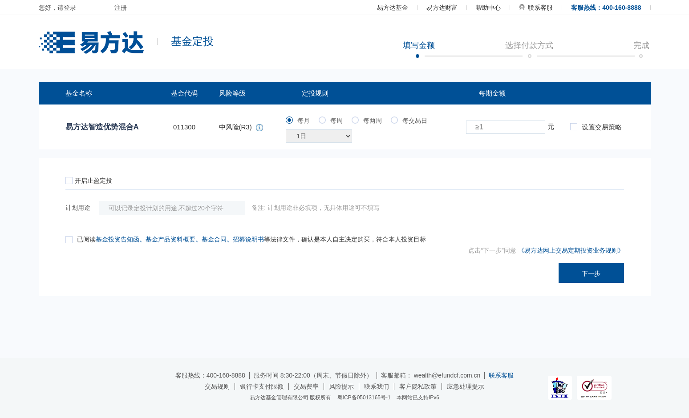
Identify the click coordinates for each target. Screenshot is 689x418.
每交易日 (409, 120)
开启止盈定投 (88, 180)
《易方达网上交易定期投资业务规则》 (571, 250)
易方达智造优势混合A (102, 127)
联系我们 (376, 386)
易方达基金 (392, 7)
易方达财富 (442, 7)
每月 (298, 120)
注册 (120, 7)
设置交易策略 (596, 127)
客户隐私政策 (418, 386)
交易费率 (306, 386)
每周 (331, 120)
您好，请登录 (57, 7)
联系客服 (536, 7)
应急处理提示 (465, 386)
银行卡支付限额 (262, 386)
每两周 (367, 120)
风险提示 (341, 386)
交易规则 (217, 386)
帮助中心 (488, 7)
